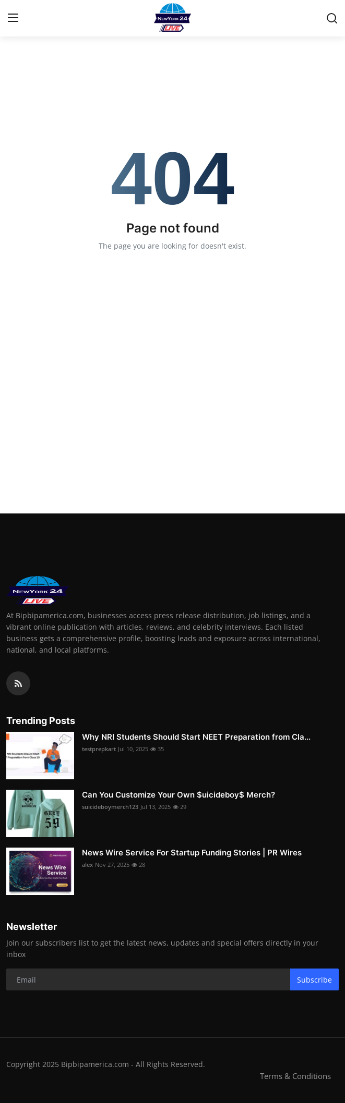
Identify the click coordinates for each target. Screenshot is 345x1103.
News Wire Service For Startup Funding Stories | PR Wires (192, 852)
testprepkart (99, 749)
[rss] (18, 683)
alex (87, 864)
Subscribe (314, 980)
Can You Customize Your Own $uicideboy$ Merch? (178, 795)
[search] (332, 18)
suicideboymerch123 (110, 807)
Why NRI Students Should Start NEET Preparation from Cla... (196, 737)
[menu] (13, 18)
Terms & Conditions (295, 1076)
